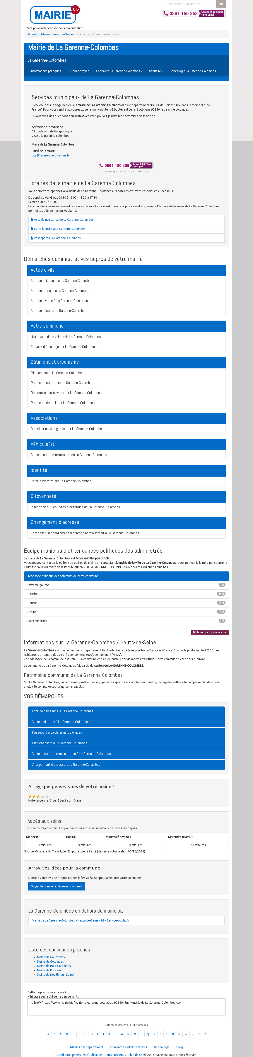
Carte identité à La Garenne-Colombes (58, 229)
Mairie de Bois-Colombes (54, 966)
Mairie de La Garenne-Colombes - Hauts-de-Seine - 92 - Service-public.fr (80, 920)
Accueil (32, 34)
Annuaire (156, 71)
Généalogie (161, 1047)
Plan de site (136, 1055)
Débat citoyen (79, 71)
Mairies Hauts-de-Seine (57, 34)
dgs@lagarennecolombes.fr (50, 155)
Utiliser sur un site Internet (210, 632)
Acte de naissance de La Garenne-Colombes (62, 219)
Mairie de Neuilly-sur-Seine (55, 974)
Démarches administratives (128, 1047)
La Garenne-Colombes (46, 60)
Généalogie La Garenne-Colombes (193, 71)
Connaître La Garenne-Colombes (119, 71)
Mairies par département (86, 1047)
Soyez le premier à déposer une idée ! (56, 886)
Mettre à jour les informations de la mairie (126, 171)
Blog (179, 1047)
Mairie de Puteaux (49, 970)
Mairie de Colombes (50, 961)
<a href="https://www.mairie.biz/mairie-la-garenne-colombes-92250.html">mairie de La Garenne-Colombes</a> (126, 1006)
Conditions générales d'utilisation (79, 1055)
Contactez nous (115, 1055)
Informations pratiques (47, 71)
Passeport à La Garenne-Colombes (56, 238)
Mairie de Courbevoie (51, 957)
